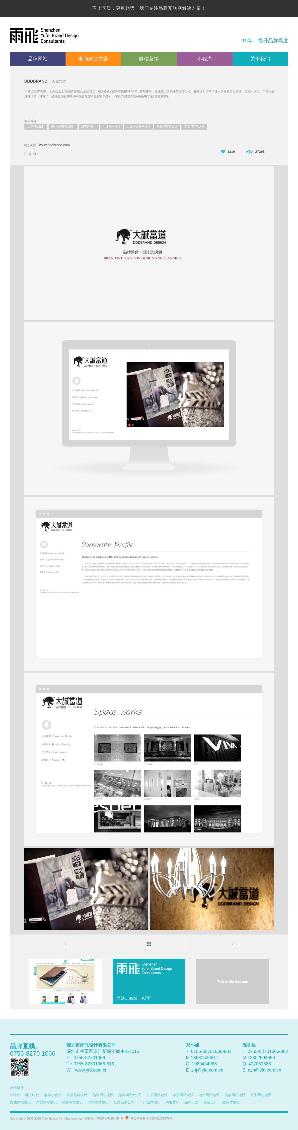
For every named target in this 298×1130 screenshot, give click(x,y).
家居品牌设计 (77, 1095)
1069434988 (204, 1063)
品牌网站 (38, 58)
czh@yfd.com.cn (264, 1070)
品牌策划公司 (124, 1102)
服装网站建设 (72, 1102)
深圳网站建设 (46, 1102)
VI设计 (15, 1095)
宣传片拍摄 (231, 1102)
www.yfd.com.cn (91, 1070)
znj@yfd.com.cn (207, 1070)
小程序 (204, 58)
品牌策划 (191, 1102)
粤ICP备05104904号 (109, 1118)
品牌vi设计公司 (130, 1095)
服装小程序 (53, 1095)
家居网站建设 (183, 1095)
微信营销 (149, 58)
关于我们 (260, 58)
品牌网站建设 (102, 1095)
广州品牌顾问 (150, 1102)
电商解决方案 (93, 58)
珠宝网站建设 (260, 1095)
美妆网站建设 (234, 1095)
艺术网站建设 (157, 1095)
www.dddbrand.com (54, 145)
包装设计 (210, 1102)
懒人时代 (32, 1095)
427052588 (259, 1063)
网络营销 (172, 1102)
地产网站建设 (209, 1095)
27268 (255, 151)
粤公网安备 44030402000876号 (150, 1118)
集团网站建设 (20, 1102)
